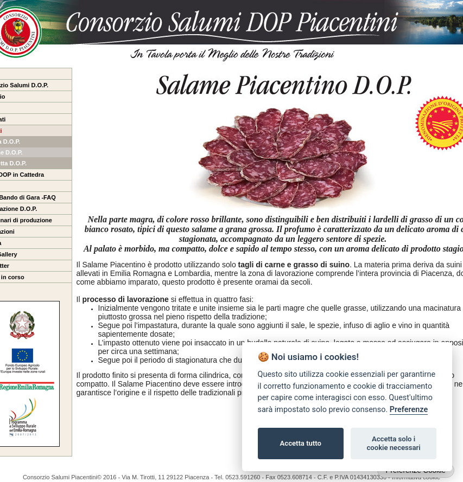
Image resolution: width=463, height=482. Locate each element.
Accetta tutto (300, 443)
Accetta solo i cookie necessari (393, 443)
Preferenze (409, 409)
